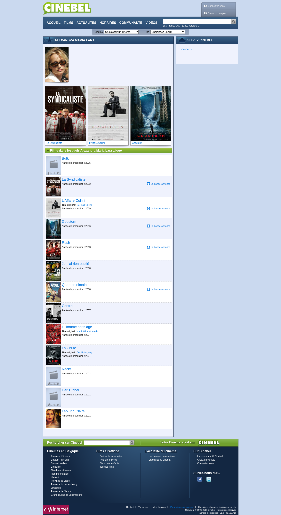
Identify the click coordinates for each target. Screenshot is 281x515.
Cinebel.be (186, 49)
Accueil (53, 22)
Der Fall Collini (84, 205)
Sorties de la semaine (111, 456)
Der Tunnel (70, 390)
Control (67, 306)
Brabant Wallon (59, 463)
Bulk (65, 158)
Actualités (86, 22)
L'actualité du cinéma (159, 459)
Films (68, 22)
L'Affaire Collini (73, 200)
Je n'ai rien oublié (75, 264)
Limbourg (56, 488)
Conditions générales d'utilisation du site (217, 507)
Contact (130, 507)
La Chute (69, 348)
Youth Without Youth (87, 331)
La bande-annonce (158, 183)
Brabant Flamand (60, 459)
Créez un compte (217, 13)
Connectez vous (216, 6)
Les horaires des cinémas (162, 456)
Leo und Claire (73, 411)
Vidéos (151, 22)
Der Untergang (84, 352)
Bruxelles (55, 466)
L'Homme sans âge (77, 327)
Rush (66, 243)
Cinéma (99, 32)
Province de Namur (61, 491)
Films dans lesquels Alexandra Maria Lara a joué (84, 150)
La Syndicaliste (73, 179)
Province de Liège (60, 480)
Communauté (130, 22)
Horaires (108, 22)
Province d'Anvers (60, 456)
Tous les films (107, 466)
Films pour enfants (109, 463)
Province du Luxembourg (64, 484)
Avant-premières (108, 459)
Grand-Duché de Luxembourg (66, 495)
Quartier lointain (74, 285)
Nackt (66, 369)
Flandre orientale (59, 473)
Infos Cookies (159, 507)
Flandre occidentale (61, 470)
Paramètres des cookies (181, 507)
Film (147, 32)
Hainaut (55, 477)
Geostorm (69, 222)
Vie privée (143, 507)
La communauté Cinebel (210, 456)
